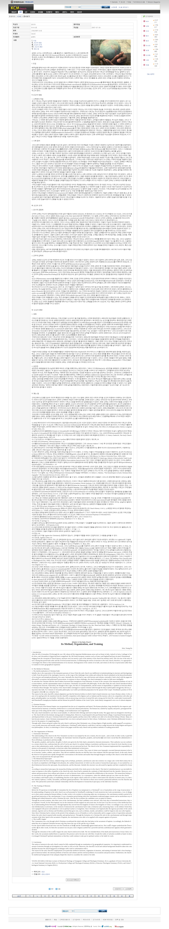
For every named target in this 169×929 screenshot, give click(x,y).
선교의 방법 (38, 43)
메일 (129, 2)
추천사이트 (86, 919)
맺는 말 (36, 49)
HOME (19, 16)
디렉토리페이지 (65, 919)
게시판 (123, 2)
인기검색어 (76, 919)
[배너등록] (150, 74)
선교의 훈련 (38, 47)
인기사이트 (96, 919)
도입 (34, 40)
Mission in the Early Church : (82, 642)
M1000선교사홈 (139, 2)
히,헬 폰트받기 (124, 7)
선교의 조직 (38, 45)
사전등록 (114, 7)
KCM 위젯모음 (108, 919)
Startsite (114, 2)
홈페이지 (48, 919)
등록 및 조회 (119, 919)
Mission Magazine (154, 2)
